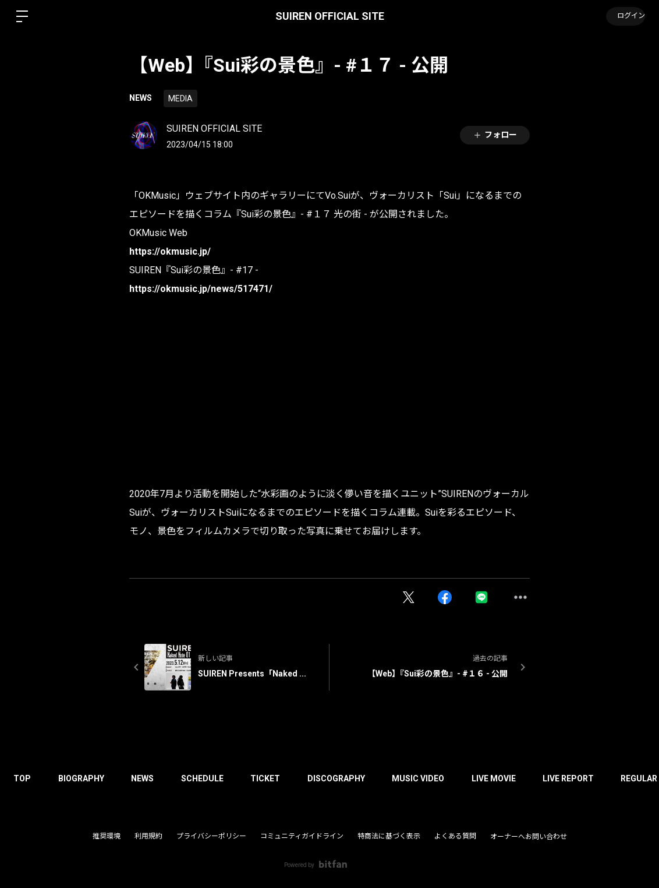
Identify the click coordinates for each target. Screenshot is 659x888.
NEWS (140, 98)
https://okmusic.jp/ (170, 251)
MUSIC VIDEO (431, 778)
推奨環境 (107, 836)
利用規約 (148, 836)
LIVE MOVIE (509, 778)
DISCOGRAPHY (347, 778)
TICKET (274, 778)
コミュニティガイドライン (301, 836)
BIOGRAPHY (84, 778)
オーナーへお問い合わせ (528, 836)
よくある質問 (455, 836)
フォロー (495, 135)
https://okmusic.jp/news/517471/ (200, 288)
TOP (23, 778)
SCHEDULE (209, 778)
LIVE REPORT (585, 778)
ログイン (624, 16)
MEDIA (180, 98)
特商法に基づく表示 (388, 836)
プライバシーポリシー (211, 836)
